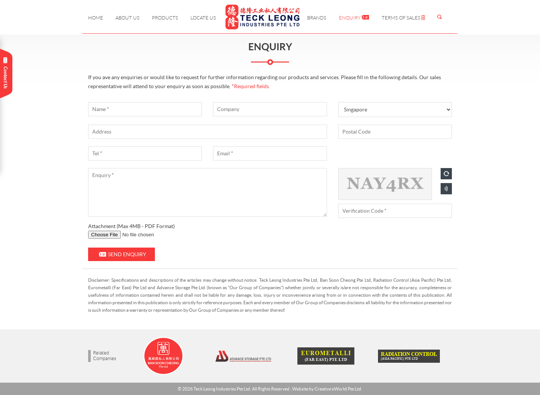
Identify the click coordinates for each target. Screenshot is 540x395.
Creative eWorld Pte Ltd (338, 388)
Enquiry (354, 18)
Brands (316, 18)
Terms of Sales (403, 18)
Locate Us (203, 18)
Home (95, 18)
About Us (128, 18)
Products (165, 18)
